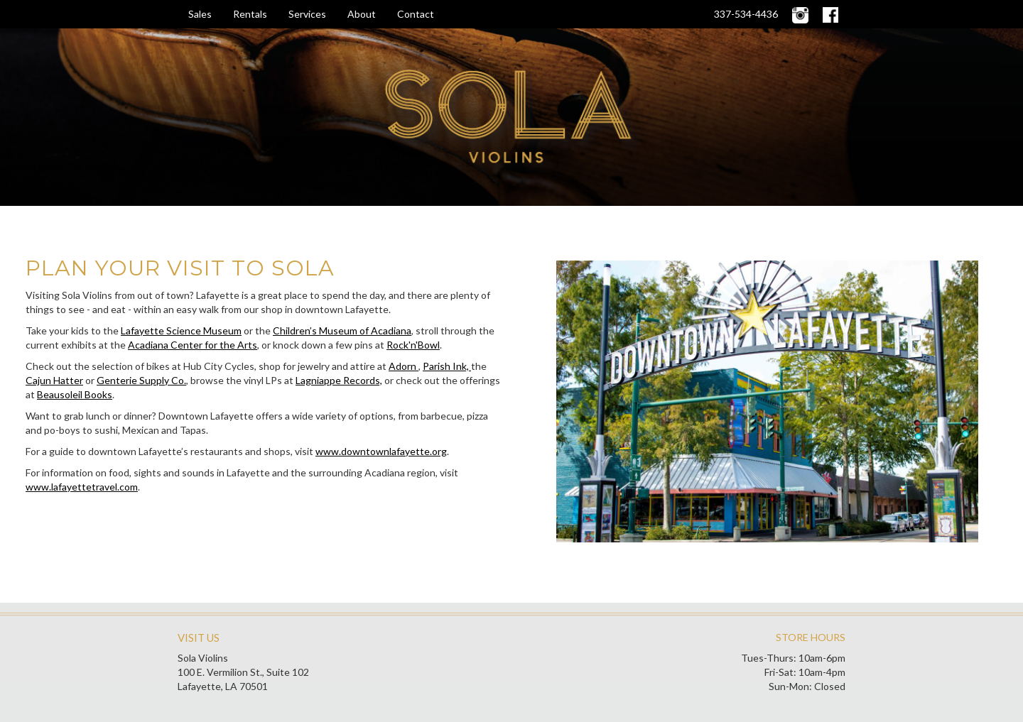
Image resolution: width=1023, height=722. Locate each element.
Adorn (403, 366)
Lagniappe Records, (339, 380)
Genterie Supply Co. (141, 380)
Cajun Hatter (54, 380)
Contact (415, 14)
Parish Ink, (447, 366)
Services (307, 14)
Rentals (250, 14)
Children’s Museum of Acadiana (342, 330)
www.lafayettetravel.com (82, 487)
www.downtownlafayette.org (381, 451)
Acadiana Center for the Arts (192, 345)
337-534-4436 (746, 14)
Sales (200, 14)
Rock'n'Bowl (413, 345)
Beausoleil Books (74, 394)
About (361, 14)
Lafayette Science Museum (181, 330)
